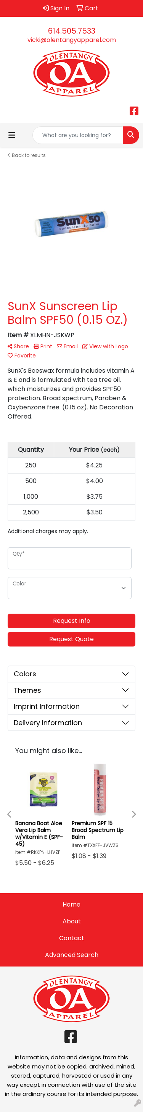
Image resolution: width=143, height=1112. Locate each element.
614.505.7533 (71, 31)
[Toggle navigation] (12, 135)
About (72, 921)
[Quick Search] (77, 135)
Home (71, 904)
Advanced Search (71, 954)
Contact (71, 938)
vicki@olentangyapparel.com (71, 40)
